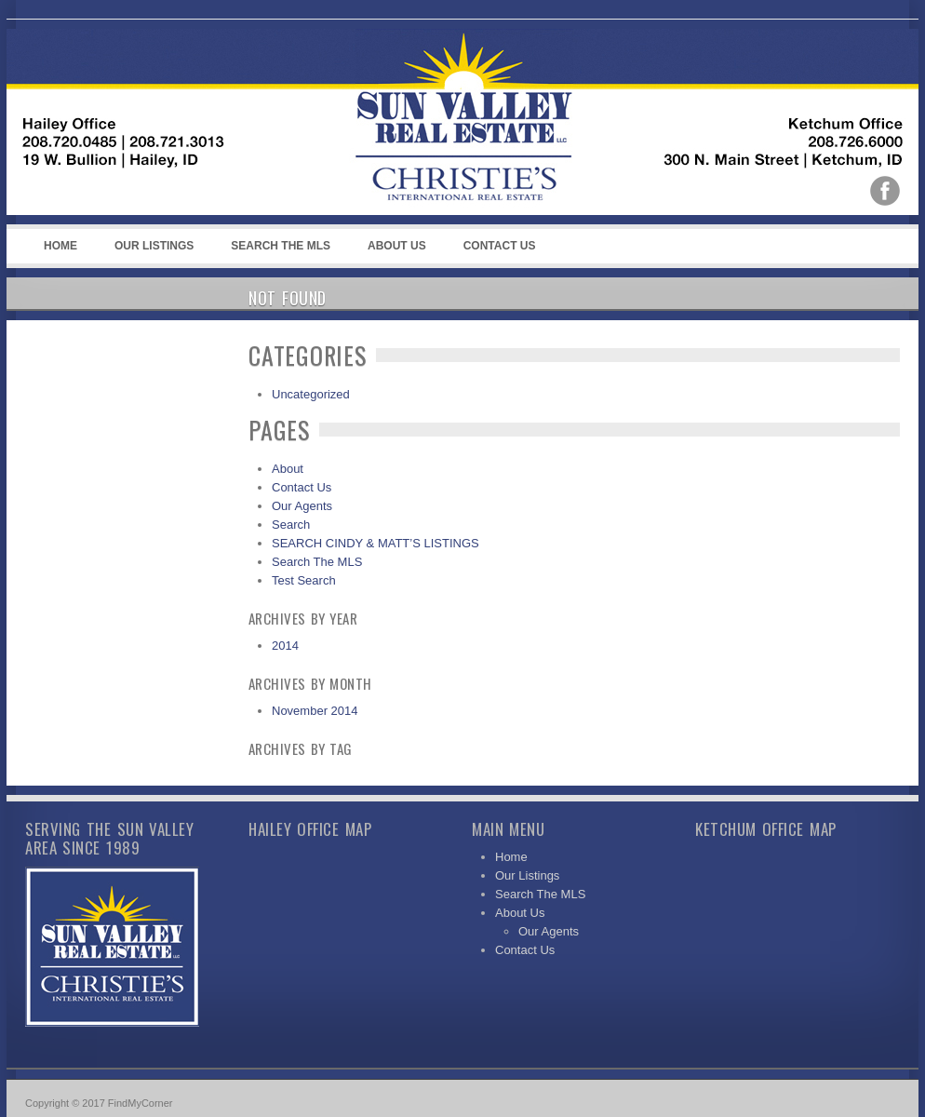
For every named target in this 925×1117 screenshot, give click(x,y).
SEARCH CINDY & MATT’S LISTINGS (375, 543)
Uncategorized (311, 394)
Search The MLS (280, 245)
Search (291, 525)
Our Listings (154, 245)
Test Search (304, 580)
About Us (393, 251)
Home (60, 245)
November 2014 (315, 711)
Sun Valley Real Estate (397, 121)
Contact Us (499, 245)
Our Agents (302, 506)
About (287, 469)
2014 (285, 646)
